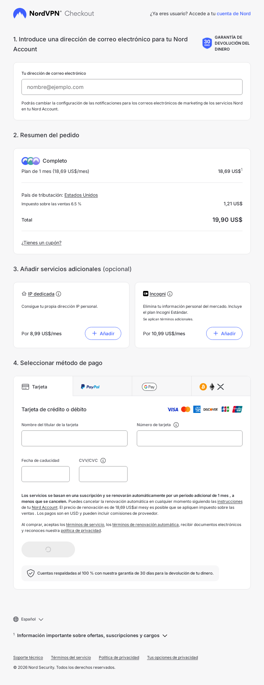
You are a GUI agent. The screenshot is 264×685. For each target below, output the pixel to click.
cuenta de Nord (234, 13)
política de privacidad (81, 530)
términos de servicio (85, 524)
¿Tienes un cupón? (41, 242)
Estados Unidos (81, 195)
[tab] (43, 386)
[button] (41, 293)
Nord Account (44, 507)
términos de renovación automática (145, 524)
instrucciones (230, 501)
